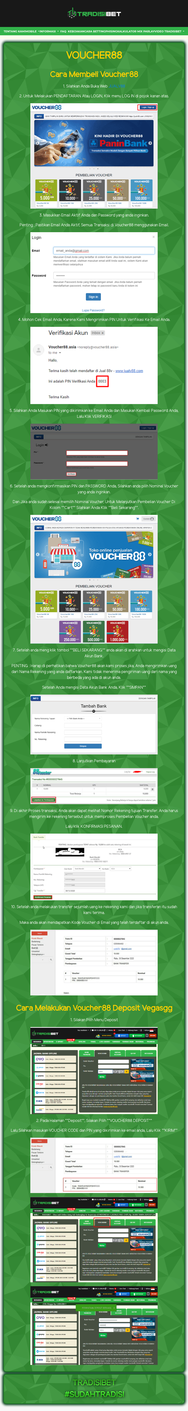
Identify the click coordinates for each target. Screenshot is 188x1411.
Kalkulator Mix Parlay (135, 31)
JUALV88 (116, 86)
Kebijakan (76, 31)
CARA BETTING (94, 31)
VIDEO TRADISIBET (168, 31)
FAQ (63, 31)
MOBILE (31, 31)
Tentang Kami (14, 31)
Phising (111, 31)
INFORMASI (48, 31)
